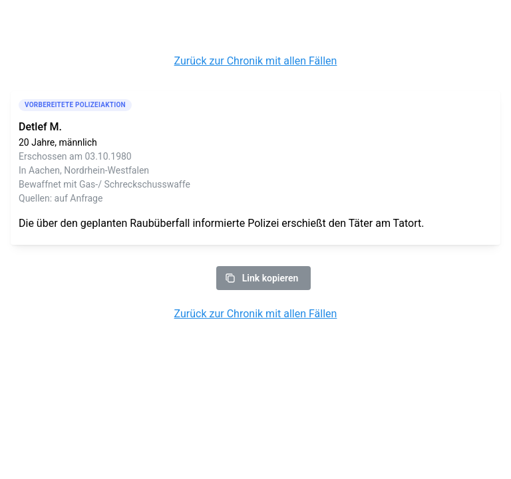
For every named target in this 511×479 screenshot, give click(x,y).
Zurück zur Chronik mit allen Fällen (255, 61)
